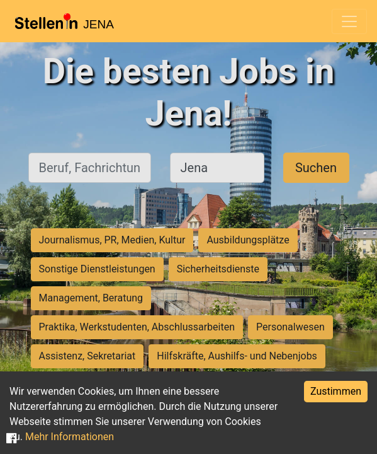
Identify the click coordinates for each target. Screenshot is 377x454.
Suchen (316, 167)
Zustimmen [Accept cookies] (335, 391)
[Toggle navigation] (349, 21)
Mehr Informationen (69, 437)
